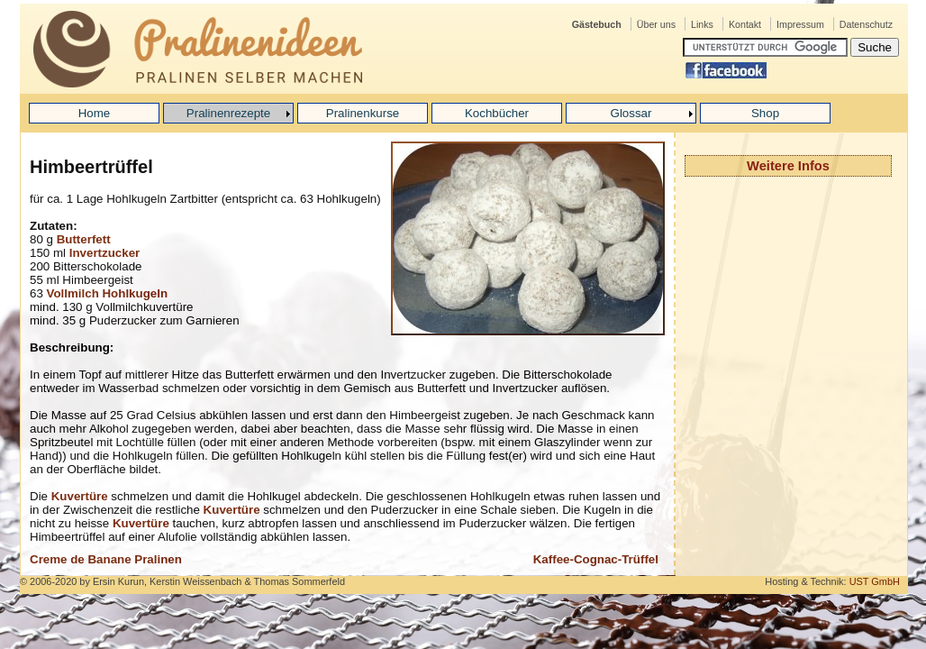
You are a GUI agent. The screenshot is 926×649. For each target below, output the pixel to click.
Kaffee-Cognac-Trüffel (595, 559)
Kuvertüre (79, 496)
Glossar (631, 113)
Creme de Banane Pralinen (106, 559)
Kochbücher (497, 113)
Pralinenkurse (363, 113)
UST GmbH (874, 581)
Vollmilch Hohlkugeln (107, 293)
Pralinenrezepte (228, 113)
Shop (765, 113)
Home (94, 113)
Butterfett (84, 239)
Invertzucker (105, 253)
